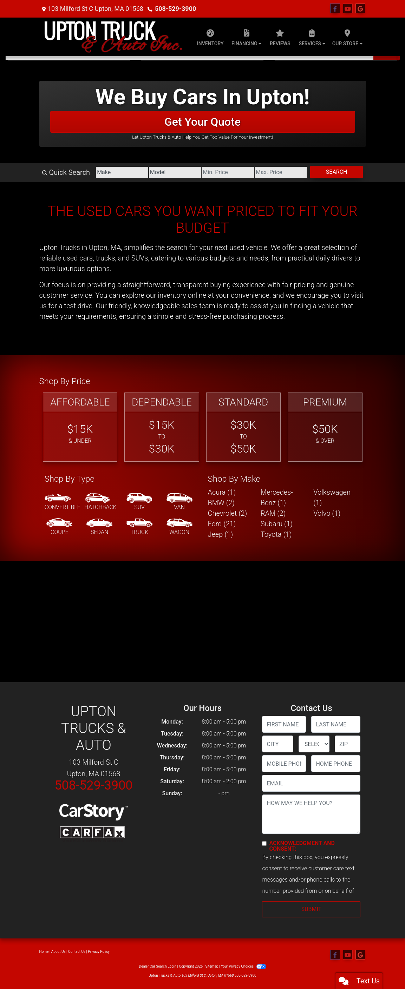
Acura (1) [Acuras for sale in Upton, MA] (222, 492)
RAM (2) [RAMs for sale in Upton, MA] (273, 513)
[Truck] (139, 526)
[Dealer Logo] (113, 36)
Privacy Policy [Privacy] (99, 952)
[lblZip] (347, 744)
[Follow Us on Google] (360, 9)
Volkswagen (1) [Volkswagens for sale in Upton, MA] (332, 497)
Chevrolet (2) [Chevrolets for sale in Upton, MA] (227, 513)
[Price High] (280, 172)
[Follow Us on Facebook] (335, 9)
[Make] (122, 172)
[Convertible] (62, 502)
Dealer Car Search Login (157, 966)
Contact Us (76, 952)
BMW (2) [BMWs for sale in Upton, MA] (221, 503)
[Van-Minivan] (179, 502)
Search (336, 172)
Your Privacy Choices (243, 966)
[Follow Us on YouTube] (348, 9)
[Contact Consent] (264, 843)
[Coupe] (59, 526)
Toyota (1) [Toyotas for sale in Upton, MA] (276, 534)
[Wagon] (179, 526)
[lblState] (314, 744)
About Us (58, 952)
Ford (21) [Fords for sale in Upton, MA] (222, 524)
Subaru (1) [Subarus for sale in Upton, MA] (277, 524)
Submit (311, 909)
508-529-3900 (175, 8)
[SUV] (139, 502)
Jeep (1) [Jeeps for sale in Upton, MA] (220, 534)
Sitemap (211, 966)
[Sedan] (99, 526)
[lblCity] (277, 744)
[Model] (175, 172)
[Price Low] (227, 172)
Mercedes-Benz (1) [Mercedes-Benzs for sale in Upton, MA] (277, 497)
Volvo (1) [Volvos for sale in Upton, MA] (326, 513)
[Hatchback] (100, 502)
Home (44, 952)
